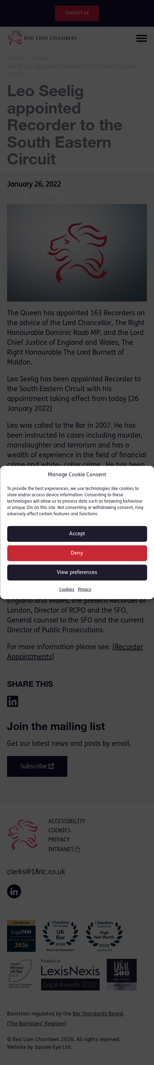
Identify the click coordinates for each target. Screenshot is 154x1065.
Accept (77, 533)
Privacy (84, 590)
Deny (77, 553)
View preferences (77, 572)
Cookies (66, 590)
